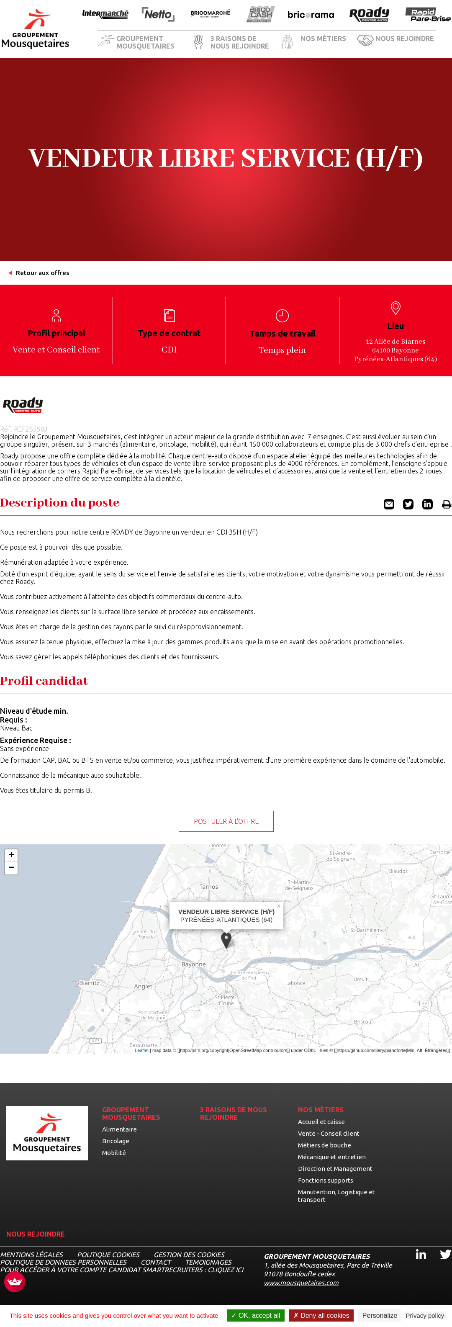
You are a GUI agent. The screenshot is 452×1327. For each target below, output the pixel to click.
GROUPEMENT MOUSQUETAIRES (145, 42)
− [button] (11, 868)
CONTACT (156, 1262)
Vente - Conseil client (329, 1133)
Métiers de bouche (324, 1145)
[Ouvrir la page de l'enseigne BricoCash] (261, 15)
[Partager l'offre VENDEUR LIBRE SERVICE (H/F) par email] (389, 507)
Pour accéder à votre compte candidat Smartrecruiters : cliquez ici (121, 1269)
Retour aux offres (42, 272)
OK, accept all (255, 1315)
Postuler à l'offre (226, 821)
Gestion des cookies (189, 1254)
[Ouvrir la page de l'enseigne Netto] (158, 15)
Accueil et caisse (321, 1121)
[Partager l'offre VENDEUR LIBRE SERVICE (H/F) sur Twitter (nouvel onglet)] (408, 507)
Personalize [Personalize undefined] (380, 1315)
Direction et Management (335, 1168)
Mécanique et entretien (332, 1156)
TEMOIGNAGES (208, 1262)
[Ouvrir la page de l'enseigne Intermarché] (105, 15)
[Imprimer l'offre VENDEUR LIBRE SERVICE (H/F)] (447, 507)
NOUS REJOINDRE (404, 38)
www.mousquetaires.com (301, 1282)
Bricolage (115, 1140)
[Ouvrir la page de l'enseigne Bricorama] (311, 15)
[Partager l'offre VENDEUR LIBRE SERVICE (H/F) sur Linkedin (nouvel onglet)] (427, 507)
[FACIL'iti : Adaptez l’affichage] (14, 1282)
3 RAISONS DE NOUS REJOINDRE (240, 42)
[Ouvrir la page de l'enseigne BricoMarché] (210, 15)
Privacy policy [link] (425, 1315)
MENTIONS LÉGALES (31, 1254)
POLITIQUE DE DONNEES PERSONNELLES (63, 1262)
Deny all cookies (321, 1315)
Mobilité (114, 1152)
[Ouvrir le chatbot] (418, 1295)
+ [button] (11, 855)
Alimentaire (119, 1129)
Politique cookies (108, 1254)
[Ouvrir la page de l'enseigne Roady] (369, 15)
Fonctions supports (325, 1180)
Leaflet (142, 1050)
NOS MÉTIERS (323, 38)
